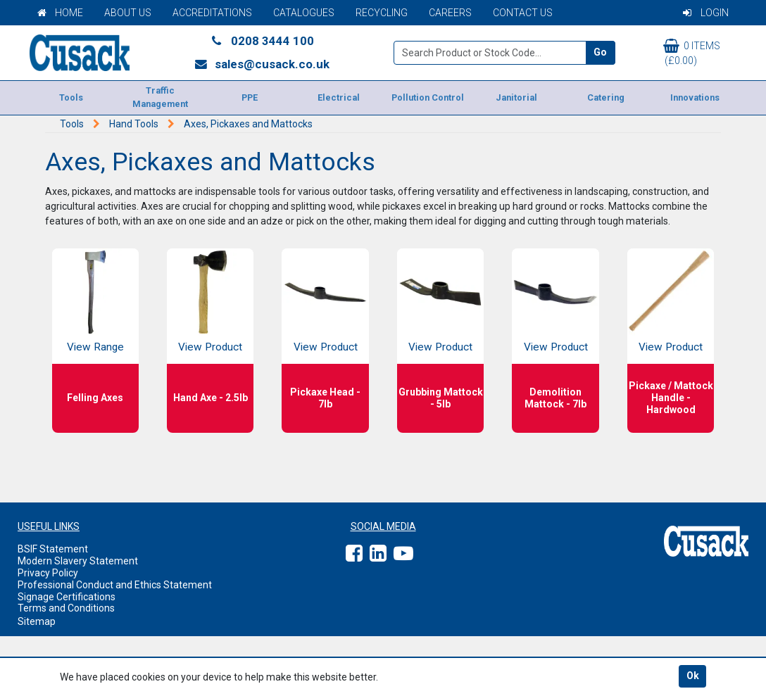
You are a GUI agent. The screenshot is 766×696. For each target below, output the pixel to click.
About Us (127, 12)
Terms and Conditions (66, 608)
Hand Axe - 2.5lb (210, 397)
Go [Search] (600, 52)
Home (60, 12)
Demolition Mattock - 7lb (555, 398)
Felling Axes (95, 397)
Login (706, 12)
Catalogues (303, 12)
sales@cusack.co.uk (261, 64)
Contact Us (523, 12)
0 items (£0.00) (691, 52)
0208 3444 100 (262, 41)
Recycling (382, 12)
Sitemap (37, 621)
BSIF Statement (53, 549)
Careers (450, 12)
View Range (95, 347)
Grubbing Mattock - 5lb (440, 398)
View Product (210, 347)
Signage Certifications (66, 596)
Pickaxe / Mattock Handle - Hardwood (671, 397)
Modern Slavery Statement (78, 561)
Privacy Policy (48, 572)
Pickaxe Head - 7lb (325, 398)
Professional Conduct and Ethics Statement (115, 584)
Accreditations (212, 12)
